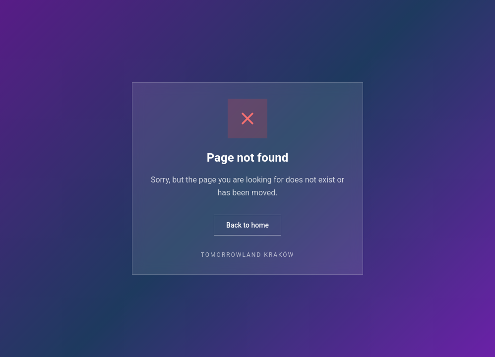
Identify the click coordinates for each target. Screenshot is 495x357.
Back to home (247, 225)
